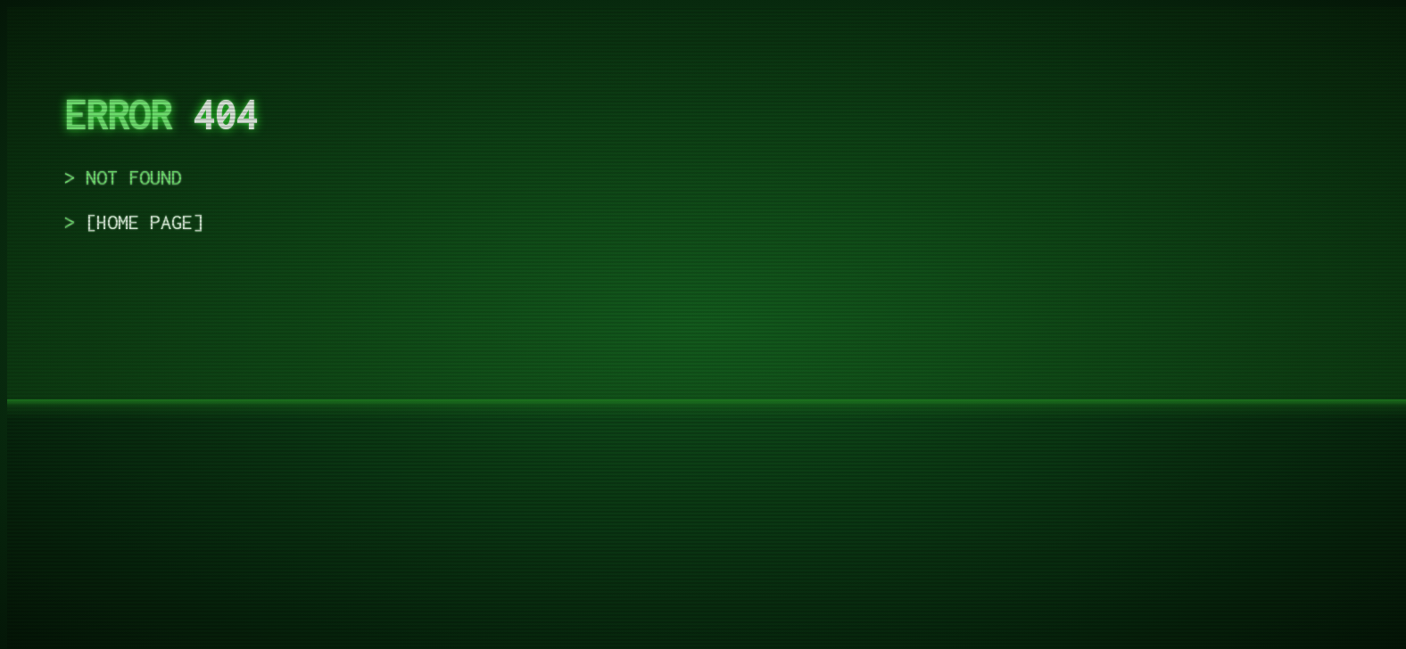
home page (144, 222)
